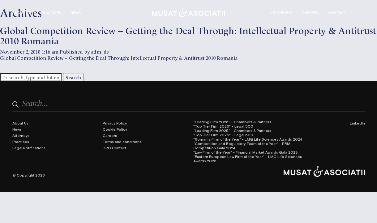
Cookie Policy (115, 129)
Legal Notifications (28, 148)
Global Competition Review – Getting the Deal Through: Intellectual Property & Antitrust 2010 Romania (188, 35)
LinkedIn (357, 123)
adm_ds (100, 51)
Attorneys (282, 12)
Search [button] (73, 77)
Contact (337, 12)
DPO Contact (114, 148)
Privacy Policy (115, 123)
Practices (51, 12)
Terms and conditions (122, 141)
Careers (310, 12)
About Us (21, 12)
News (76, 12)
